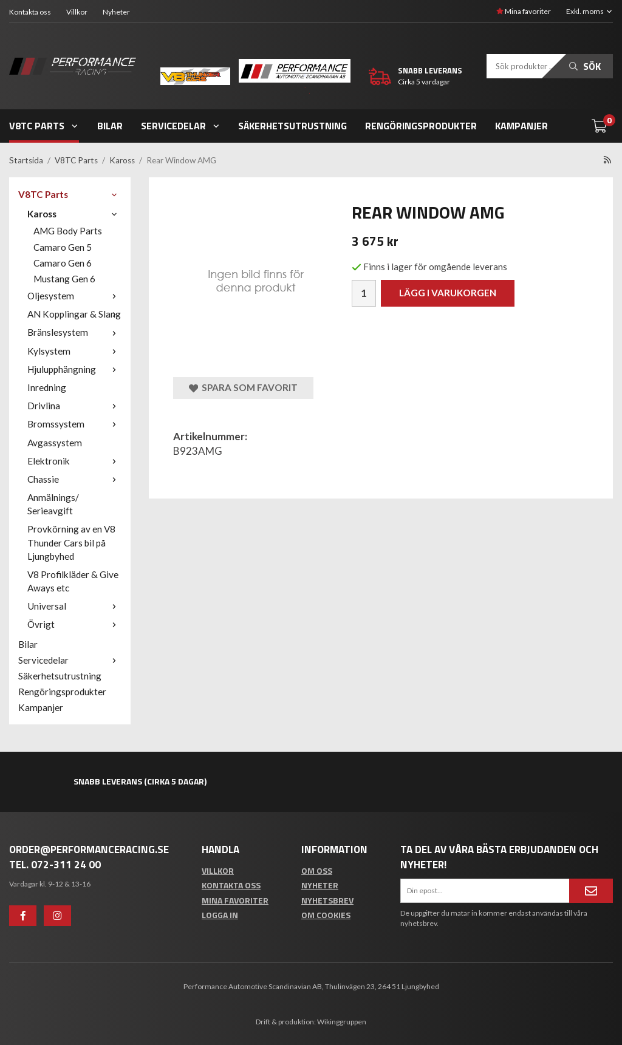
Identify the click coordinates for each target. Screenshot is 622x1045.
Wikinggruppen (341, 1021)
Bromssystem (74, 423)
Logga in (220, 914)
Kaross (74, 213)
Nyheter (116, 11)
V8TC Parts (44, 125)
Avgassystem (54, 442)
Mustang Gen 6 (64, 278)
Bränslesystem (74, 332)
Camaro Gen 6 (62, 262)
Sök (585, 66)
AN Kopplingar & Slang (74, 313)
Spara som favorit (243, 387)
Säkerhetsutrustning (292, 125)
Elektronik (74, 460)
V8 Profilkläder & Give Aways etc (72, 581)
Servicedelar (180, 125)
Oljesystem (74, 295)
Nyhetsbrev (327, 900)
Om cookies (325, 914)
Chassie (74, 479)
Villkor (76, 11)
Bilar (110, 125)
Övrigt (74, 624)
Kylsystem (74, 350)
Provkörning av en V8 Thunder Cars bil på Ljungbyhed (71, 542)
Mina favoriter (523, 11)
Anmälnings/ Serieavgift (53, 504)
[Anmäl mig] (591, 891)
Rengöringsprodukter (421, 125)
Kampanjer (521, 125)
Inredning (46, 387)
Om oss (316, 870)
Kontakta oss (30, 11)
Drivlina (74, 405)
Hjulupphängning (74, 369)
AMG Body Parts (67, 230)
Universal (74, 606)
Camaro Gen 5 (62, 247)
